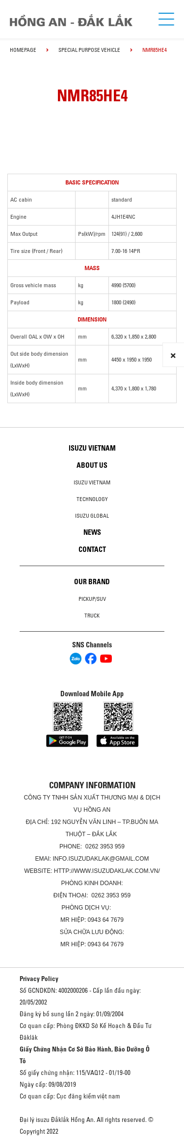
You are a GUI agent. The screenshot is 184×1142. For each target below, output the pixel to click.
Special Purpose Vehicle (89, 49)
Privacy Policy (39, 978)
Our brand (92, 581)
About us (92, 465)
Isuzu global (92, 515)
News (92, 532)
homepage (23, 49)
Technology (92, 499)
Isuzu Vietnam (92, 448)
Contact (92, 549)
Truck (92, 615)
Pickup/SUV (92, 598)
